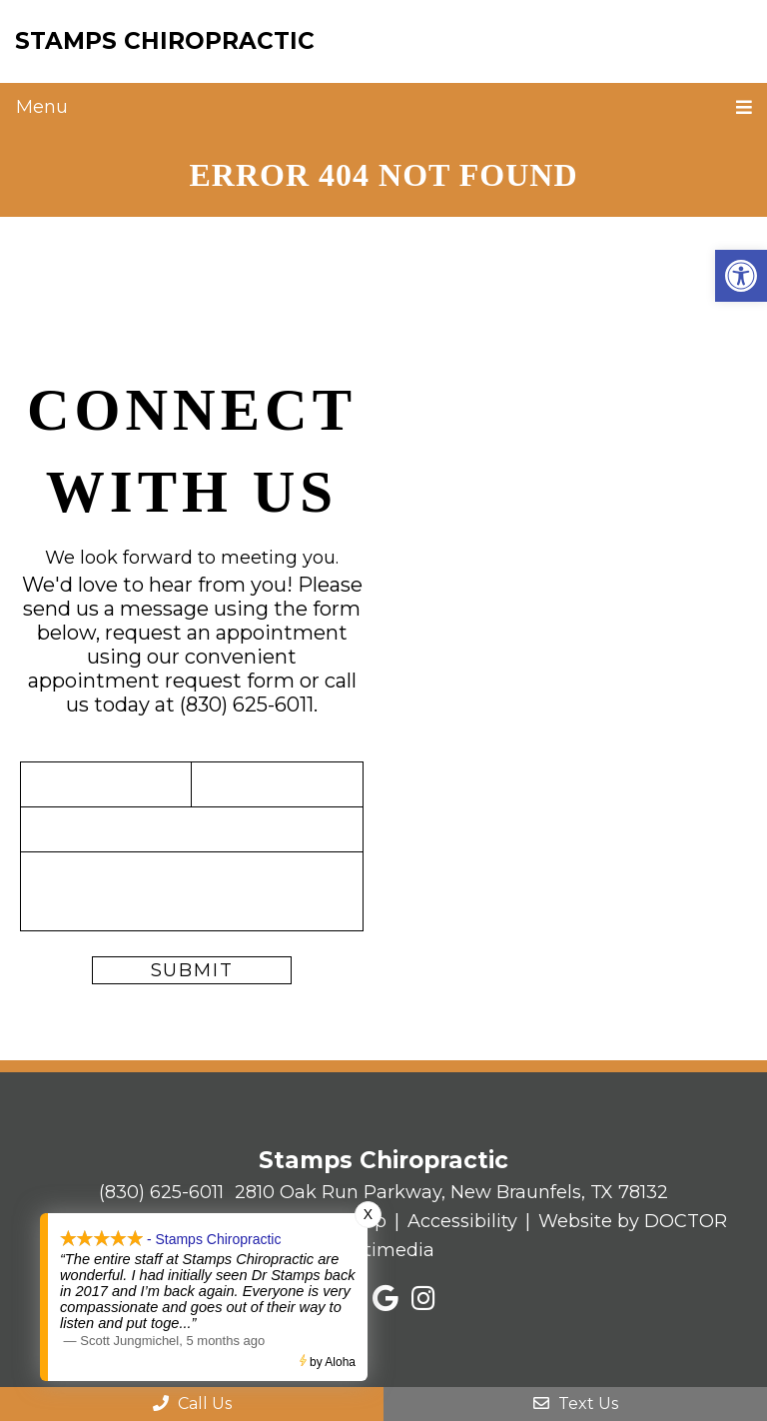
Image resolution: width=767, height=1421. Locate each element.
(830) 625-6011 (247, 704)
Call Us (192, 1403)
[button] (741, 276)
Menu (42, 107)
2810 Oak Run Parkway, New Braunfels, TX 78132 (451, 1192)
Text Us (575, 1403)
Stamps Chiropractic (165, 41)
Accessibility (462, 1221)
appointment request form (161, 681)
